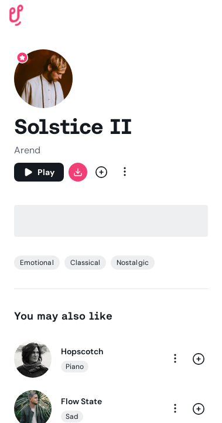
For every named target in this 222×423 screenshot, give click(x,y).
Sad (72, 416)
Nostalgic (133, 262)
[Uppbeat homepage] (16, 14)
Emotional (37, 262)
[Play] (39, 172)
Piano (75, 366)
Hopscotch (82, 351)
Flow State (81, 401)
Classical (85, 262)
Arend (27, 150)
